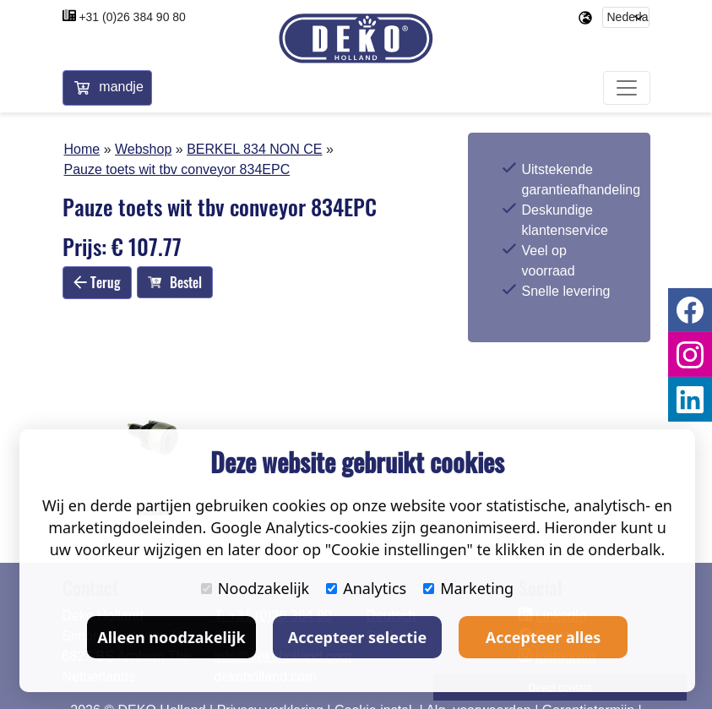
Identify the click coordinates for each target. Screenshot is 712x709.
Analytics (366, 588)
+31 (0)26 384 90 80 (132, 17)
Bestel (175, 282)
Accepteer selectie (357, 637)
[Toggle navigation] (626, 88)
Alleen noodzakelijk (171, 637)
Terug (97, 282)
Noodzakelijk (255, 588)
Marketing (468, 588)
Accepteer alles (543, 637)
